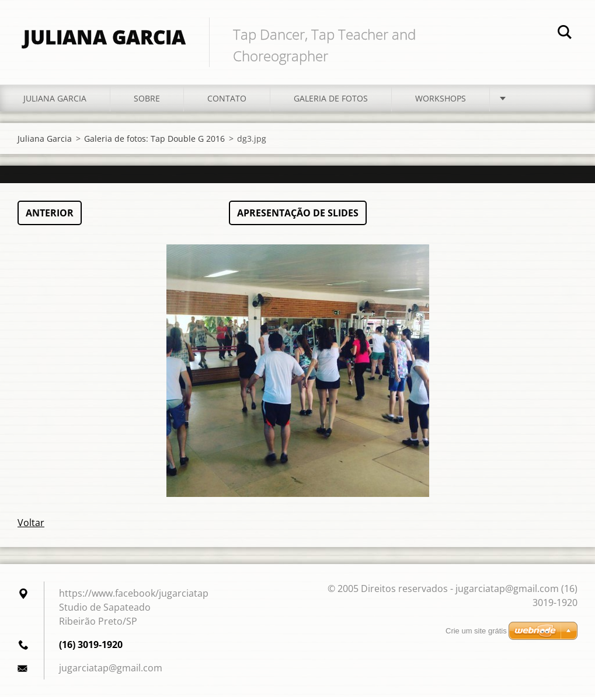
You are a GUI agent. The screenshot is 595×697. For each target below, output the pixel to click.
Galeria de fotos (331, 98)
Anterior (50, 212)
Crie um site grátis (476, 630)
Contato (226, 98)
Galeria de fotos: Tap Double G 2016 (154, 138)
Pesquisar (565, 33)
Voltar (31, 522)
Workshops (440, 98)
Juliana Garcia (54, 98)
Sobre (147, 98)
